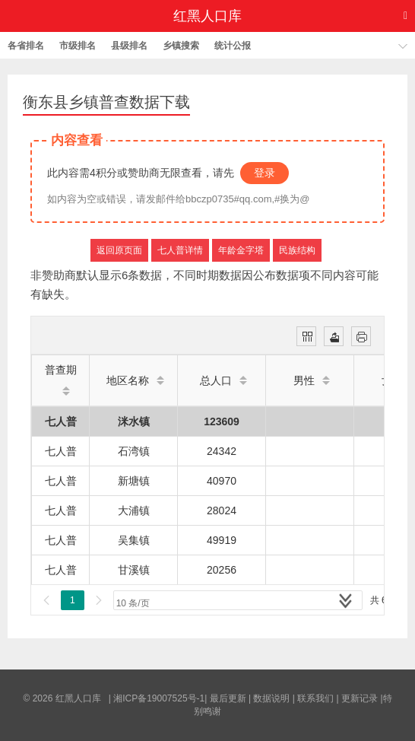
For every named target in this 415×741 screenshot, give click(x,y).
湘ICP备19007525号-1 (158, 698)
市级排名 (77, 45)
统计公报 (232, 45)
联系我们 (315, 698)
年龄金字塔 (241, 250)
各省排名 (26, 45)
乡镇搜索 (181, 45)
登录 (264, 173)
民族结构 (297, 250)
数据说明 (271, 698)
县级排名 (129, 45)
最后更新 (228, 698)
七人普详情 (180, 250)
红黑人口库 (207, 16)
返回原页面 (119, 250)
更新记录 (359, 698)
